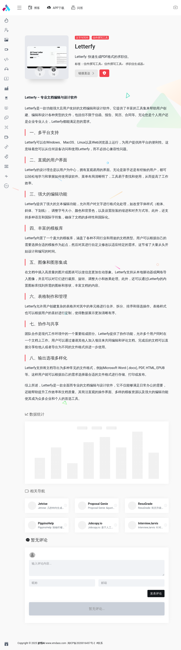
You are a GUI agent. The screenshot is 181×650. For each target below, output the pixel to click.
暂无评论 (39, 539)
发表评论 (156, 593)
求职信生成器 (134, 64)
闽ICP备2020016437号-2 (81, 643)
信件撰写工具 (100, 37)
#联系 (99, 643)
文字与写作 (82, 37)
